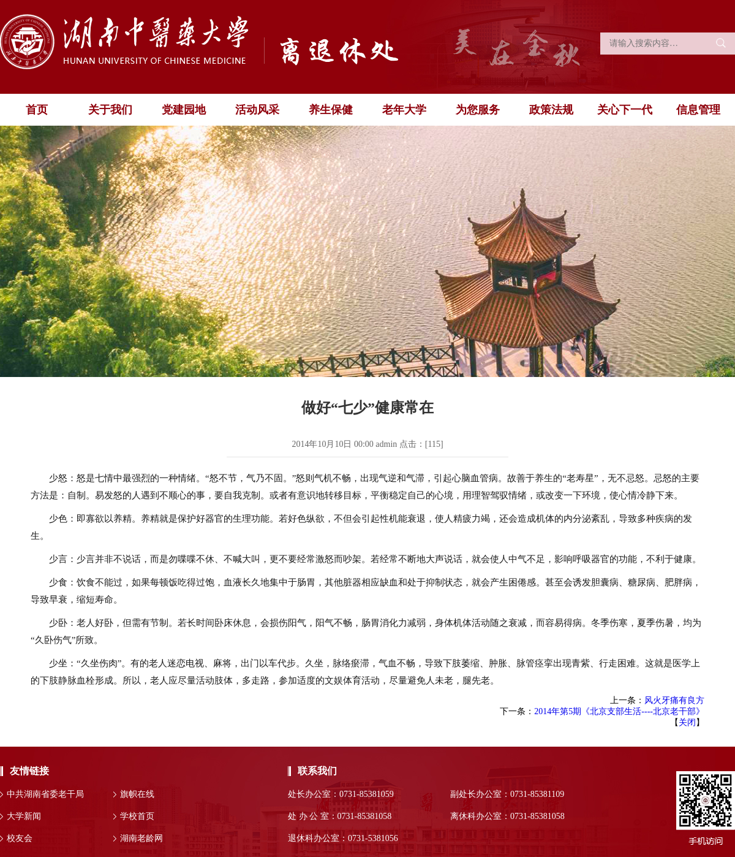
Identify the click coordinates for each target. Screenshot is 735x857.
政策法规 (551, 110)
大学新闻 (24, 816)
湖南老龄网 (141, 838)
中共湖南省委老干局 (45, 794)
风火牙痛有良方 (674, 700)
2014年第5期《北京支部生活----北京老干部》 (619, 711)
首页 (37, 110)
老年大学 (404, 110)
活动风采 (257, 110)
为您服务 (478, 110)
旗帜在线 (137, 794)
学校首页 (137, 816)
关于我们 (110, 110)
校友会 (19, 838)
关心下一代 (624, 110)
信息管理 (698, 110)
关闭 (687, 722)
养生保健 (331, 110)
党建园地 (184, 110)
